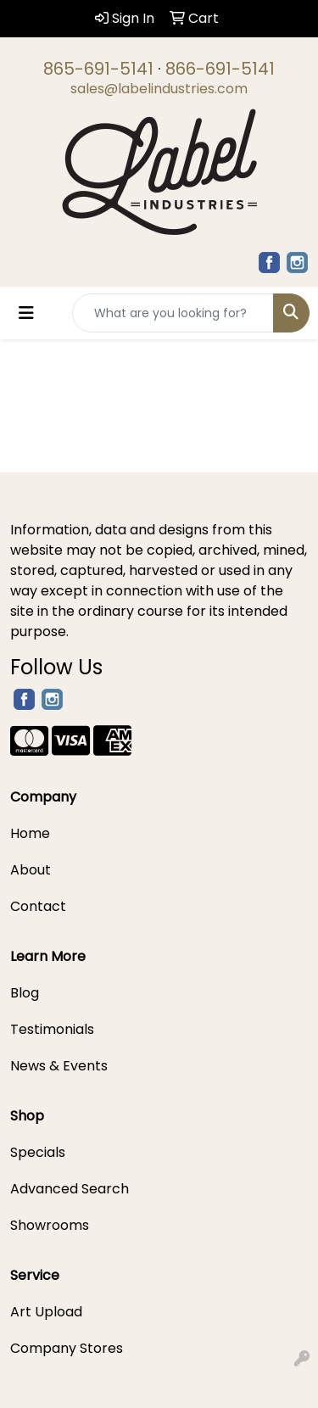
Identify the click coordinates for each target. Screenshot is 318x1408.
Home (30, 833)
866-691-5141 (220, 69)
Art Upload (46, 1311)
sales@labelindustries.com (159, 88)
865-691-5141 (98, 69)
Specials (37, 1152)
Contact (38, 906)
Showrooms (49, 1225)
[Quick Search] (173, 312)
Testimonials (52, 1029)
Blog (24, 993)
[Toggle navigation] (26, 313)
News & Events (59, 1066)
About (30, 870)
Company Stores (66, 1348)
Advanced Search (69, 1188)
